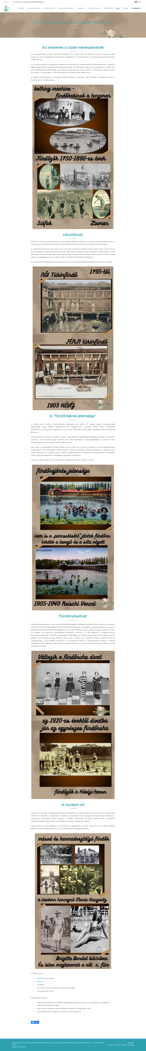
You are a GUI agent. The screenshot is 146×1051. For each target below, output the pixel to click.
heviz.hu (40, 981)
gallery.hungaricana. (44, 978)
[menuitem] (21, 8)
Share (35, 1022)
